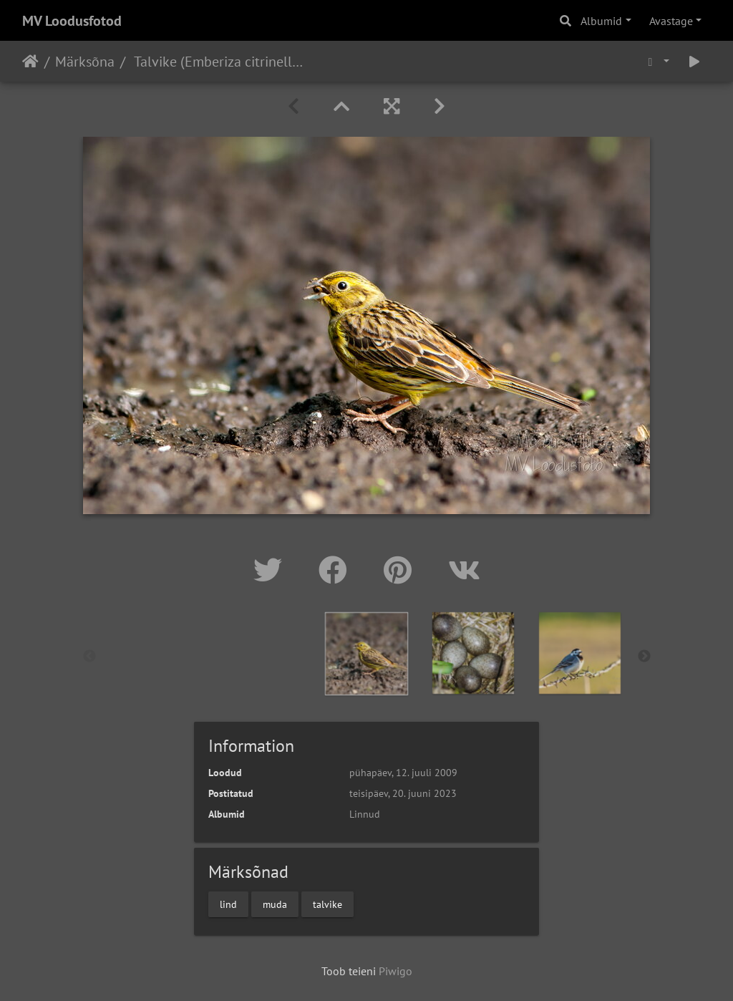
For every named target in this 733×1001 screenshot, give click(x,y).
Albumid (601, 21)
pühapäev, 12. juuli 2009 (403, 772)
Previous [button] (89, 656)
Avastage (671, 21)
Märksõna (85, 61)
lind (228, 903)
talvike (327, 903)
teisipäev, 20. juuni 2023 (403, 793)
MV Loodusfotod (72, 20)
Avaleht (30, 61)
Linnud (364, 814)
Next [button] (644, 656)
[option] (367, 653)
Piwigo (395, 971)
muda (275, 903)
